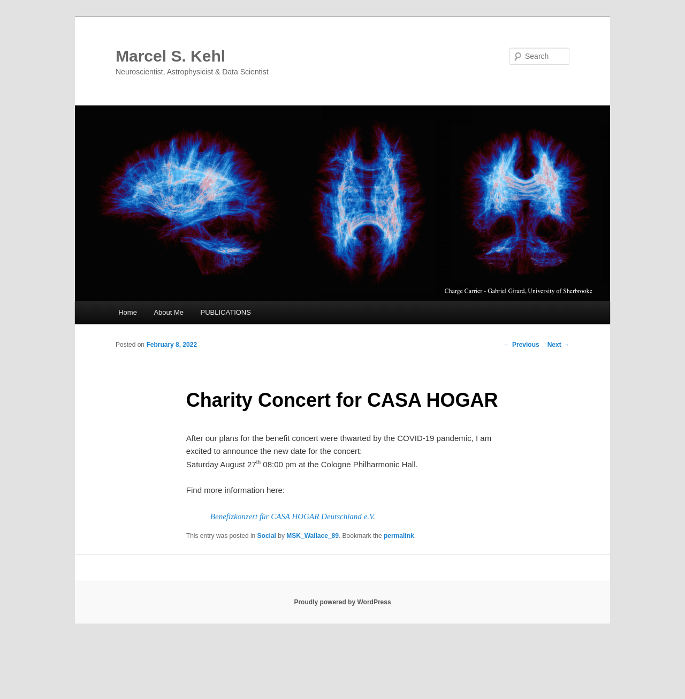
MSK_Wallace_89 (312, 536)
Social (266, 536)
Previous (521, 344)
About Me (169, 312)
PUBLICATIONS (226, 312)
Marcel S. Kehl (170, 56)
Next (558, 344)
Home (127, 312)
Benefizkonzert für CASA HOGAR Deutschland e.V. (292, 516)
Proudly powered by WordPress (342, 602)
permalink (399, 536)
